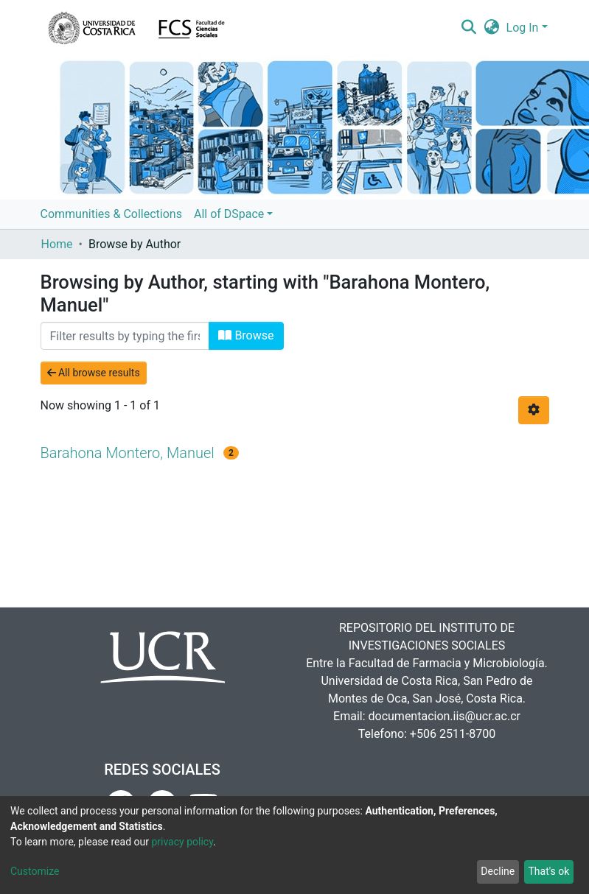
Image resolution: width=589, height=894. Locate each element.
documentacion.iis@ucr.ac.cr (444, 716)
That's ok (548, 871)
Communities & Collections (111, 214)
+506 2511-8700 (452, 734)
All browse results (93, 373)
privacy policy (182, 842)
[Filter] (125, 336)
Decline (498, 871)
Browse (245, 335)
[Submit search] (469, 28)
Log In (522, 28)
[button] (491, 28)
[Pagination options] (533, 410)
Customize (34, 871)
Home (57, 244)
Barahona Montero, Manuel (128, 453)
